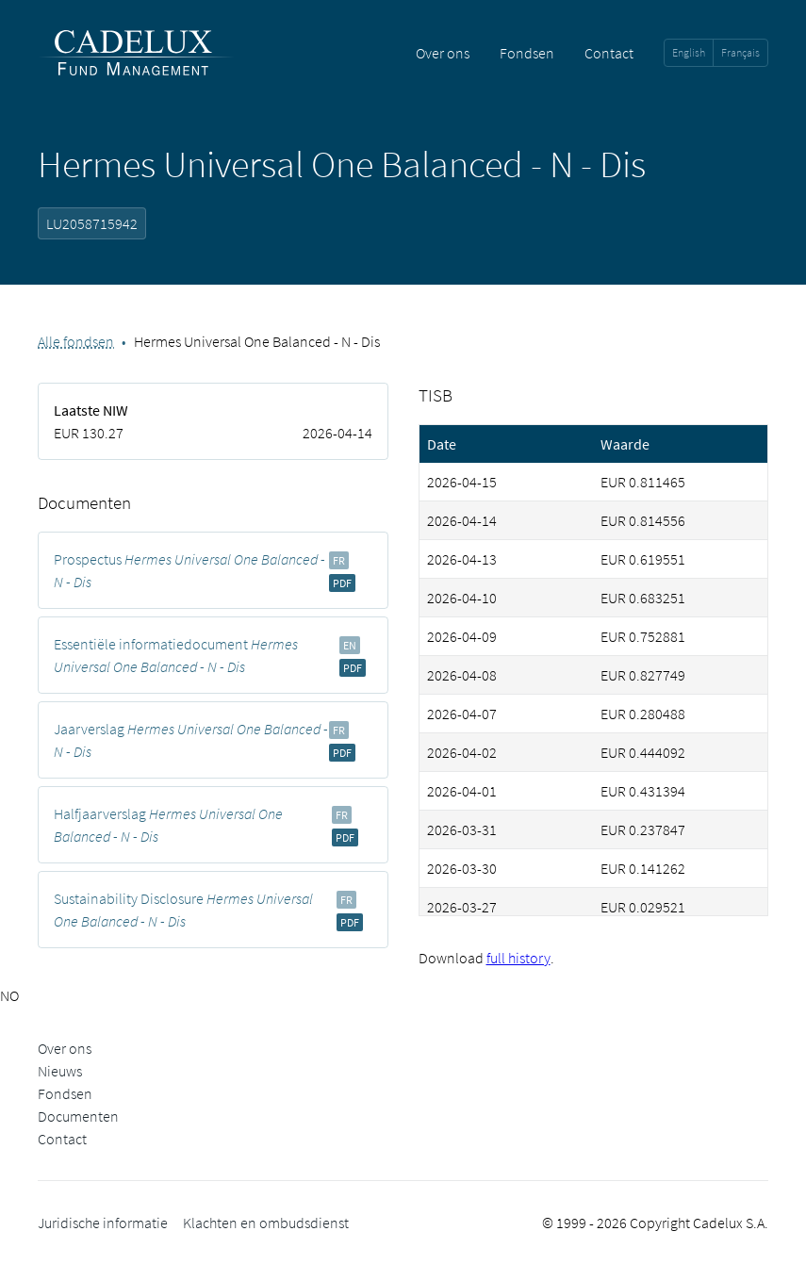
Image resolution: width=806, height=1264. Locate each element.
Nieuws (60, 1070)
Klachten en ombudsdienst (266, 1222)
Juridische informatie (103, 1222)
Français (740, 52)
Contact (608, 52)
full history (518, 957)
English (688, 52)
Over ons (442, 52)
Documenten (78, 1116)
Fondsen (527, 52)
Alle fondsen (76, 341)
